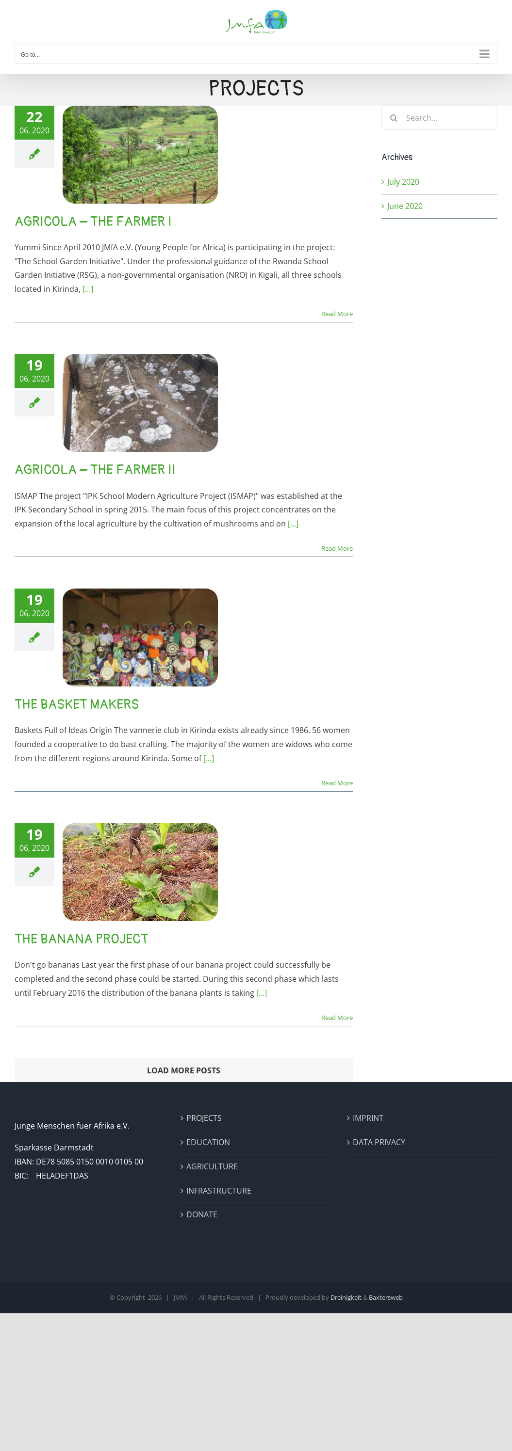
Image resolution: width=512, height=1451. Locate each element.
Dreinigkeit (346, 1297)
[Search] (393, 118)
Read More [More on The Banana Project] (337, 1017)
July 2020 (403, 181)
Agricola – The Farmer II (95, 470)
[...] (88, 289)
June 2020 (405, 206)
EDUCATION (208, 1142)
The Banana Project (81, 939)
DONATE (201, 1214)
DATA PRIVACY (379, 1142)
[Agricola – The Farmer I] (140, 155)
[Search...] (439, 118)
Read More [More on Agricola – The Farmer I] (337, 313)
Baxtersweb (386, 1297)
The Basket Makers (77, 704)
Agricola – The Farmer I (93, 221)
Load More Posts (183, 1070)
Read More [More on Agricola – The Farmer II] (337, 548)
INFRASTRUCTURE (218, 1190)
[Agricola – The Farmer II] (140, 403)
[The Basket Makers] (140, 637)
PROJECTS (204, 1118)
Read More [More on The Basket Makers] (337, 783)
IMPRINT (368, 1118)
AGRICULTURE (212, 1166)
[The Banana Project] (140, 872)
